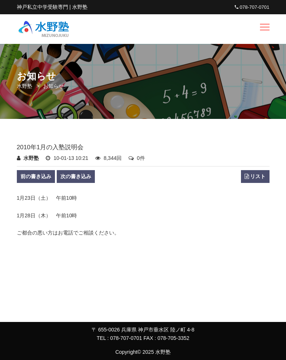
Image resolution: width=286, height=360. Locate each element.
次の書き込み (75, 176)
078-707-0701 (252, 7)
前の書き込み (36, 176)
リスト (255, 176)
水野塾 (24, 86)
